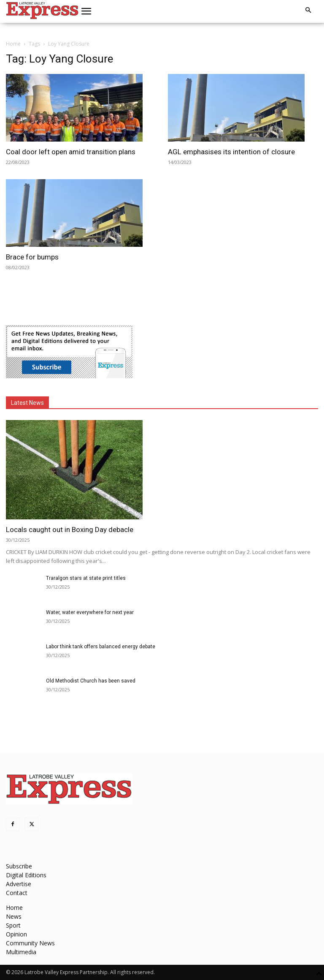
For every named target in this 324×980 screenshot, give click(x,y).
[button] (86, 11)
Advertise (18, 884)
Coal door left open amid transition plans (70, 151)
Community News (30, 943)
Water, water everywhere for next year (90, 612)
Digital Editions (26, 875)
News (14, 916)
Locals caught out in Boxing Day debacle (69, 529)
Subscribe (19, 866)
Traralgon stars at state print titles (86, 578)
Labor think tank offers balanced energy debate (100, 647)
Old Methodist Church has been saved (90, 681)
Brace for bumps (32, 257)
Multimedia (21, 952)
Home (13, 43)
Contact (16, 893)
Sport (13, 925)
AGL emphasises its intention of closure (231, 151)
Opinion (16, 934)
